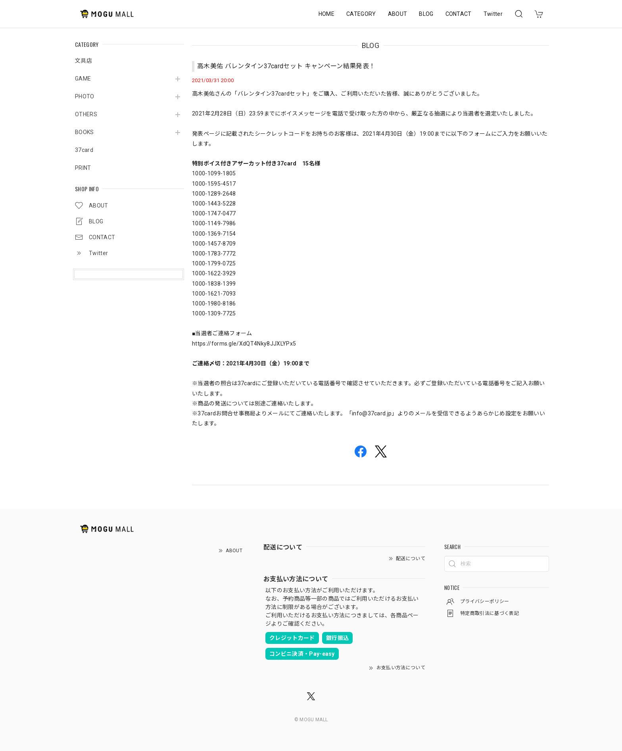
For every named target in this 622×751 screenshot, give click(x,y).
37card (84, 150)
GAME (83, 78)
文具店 (83, 61)
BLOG (426, 14)
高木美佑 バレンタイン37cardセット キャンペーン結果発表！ (286, 66)
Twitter (493, 14)
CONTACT (458, 14)
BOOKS (84, 132)
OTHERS (86, 114)
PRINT (83, 168)
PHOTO (84, 96)
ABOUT (397, 14)
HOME (326, 14)
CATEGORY (361, 14)
